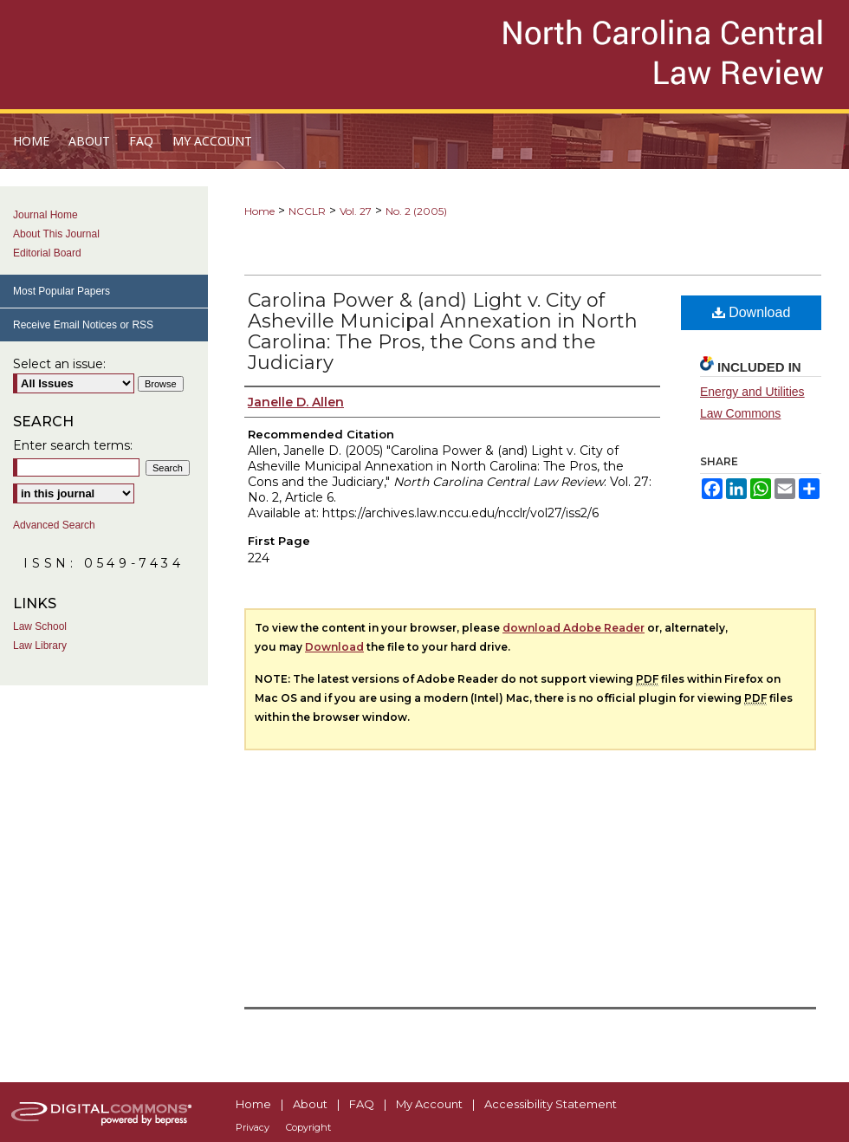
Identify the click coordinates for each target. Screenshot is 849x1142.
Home (259, 210)
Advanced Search (54, 525)
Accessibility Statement (550, 1104)
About (310, 1104)
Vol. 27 (356, 210)
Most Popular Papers (61, 291)
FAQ (361, 1104)
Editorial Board (47, 253)
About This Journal (56, 234)
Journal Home (45, 215)
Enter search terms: (73, 445)
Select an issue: (59, 364)
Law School (40, 626)
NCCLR (307, 210)
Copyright (308, 1127)
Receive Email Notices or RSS (83, 325)
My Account (429, 1104)
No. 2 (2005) (416, 210)
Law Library (40, 645)
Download (751, 312)
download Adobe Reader (573, 627)
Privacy (252, 1127)
